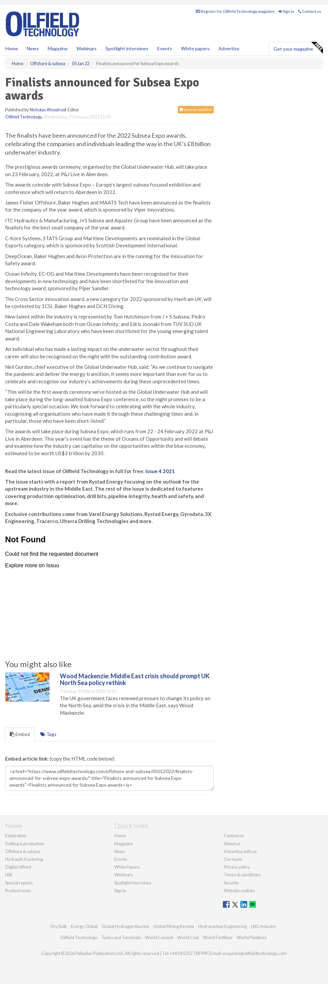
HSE (9, 874)
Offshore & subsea (22, 851)
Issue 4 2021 (160, 471)
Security (231, 882)
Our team (233, 859)
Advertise (228, 48)
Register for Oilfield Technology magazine (235, 11)
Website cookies (239, 890)
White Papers (127, 867)
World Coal (188, 937)
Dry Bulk (58, 926)
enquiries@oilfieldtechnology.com (254, 953)
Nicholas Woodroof (48, 109)
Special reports (19, 882)
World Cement (159, 937)
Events (164, 48)
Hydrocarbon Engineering (222, 926)
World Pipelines (251, 937)
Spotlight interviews (127, 48)
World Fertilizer (218, 937)
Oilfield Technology (23, 116)
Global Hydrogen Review (125, 926)
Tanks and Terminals (121, 937)
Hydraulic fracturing (24, 859)
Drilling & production (24, 843)
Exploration (15, 835)
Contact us (309, 11)
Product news (18, 890)
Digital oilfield (18, 867)
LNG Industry (263, 926)
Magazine (58, 48)
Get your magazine (298, 48)
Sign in (286, 11)
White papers (195, 48)
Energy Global (84, 926)
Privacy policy (237, 867)
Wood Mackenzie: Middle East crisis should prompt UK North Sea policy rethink (135, 679)
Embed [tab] (20, 734)
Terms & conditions (242, 874)
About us (232, 843)
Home (11, 48)
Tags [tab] (48, 734)
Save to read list (196, 109)
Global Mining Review (173, 926)
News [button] (33, 48)
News (119, 851)
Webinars (86, 48)
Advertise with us (240, 851)
